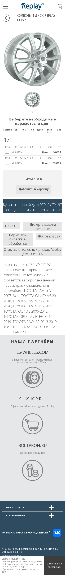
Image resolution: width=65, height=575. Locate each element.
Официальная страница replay (26, 532)
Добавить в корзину (34, 189)
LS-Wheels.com (33, 352)
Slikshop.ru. (32, 399)
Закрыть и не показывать (54, 565)
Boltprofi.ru (32, 445)
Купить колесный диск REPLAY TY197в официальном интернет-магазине (32, 207)
